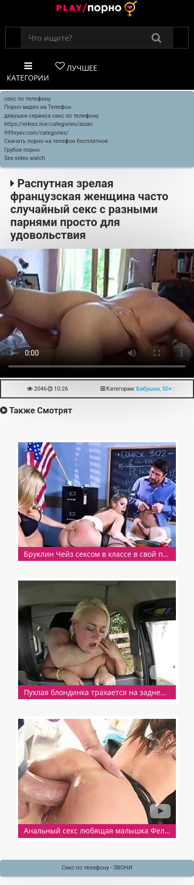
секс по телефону (27, 98)
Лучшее (76, 67)
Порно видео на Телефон (37, 107)
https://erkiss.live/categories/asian (48, 124)
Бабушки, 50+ (154, 388)
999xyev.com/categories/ (36, 133)
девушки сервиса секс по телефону (51, 115)
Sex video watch (24, 158)
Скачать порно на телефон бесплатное (56, 141)
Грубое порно (22, 150)
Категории (28, 72)
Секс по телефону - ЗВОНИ (97, 867)
